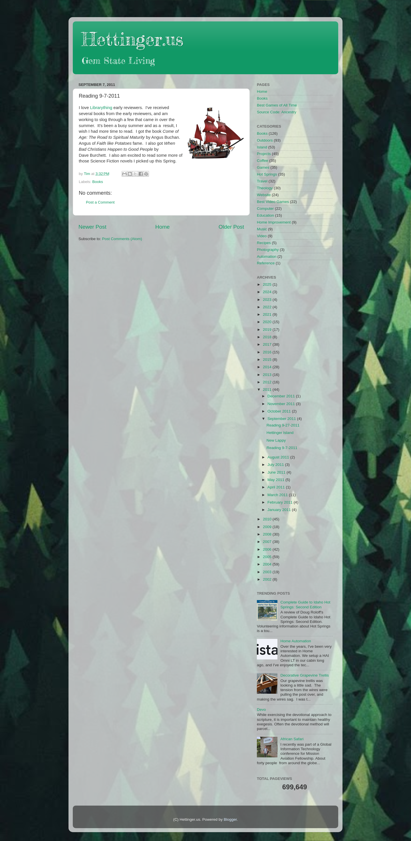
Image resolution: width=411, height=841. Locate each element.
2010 (268, 519)
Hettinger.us (132, 39)
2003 (268, 572)
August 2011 (278, 457)
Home (162, 227)
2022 (268, 307)
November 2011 (281, 404)
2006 (268, 549)
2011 (268, 389)
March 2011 (278, 495)
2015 (268, 359)
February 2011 (280, 502)
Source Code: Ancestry (276, 112)
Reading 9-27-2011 (283, 425)
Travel (262, 181)
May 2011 (276, 480)
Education (265, 215)
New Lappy (276, 440)
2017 (268, 344)
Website (264, 195)
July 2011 (276, 464)
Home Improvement (274, 222)
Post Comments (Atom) (122, 239)
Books (97, 182)
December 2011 (281, 396)
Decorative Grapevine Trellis (304, 675)
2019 (268, 329)
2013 (268, 375)
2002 (268, 579)
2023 (268, 299)
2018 (268, 337)
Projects (264, 154)
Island (262, 147)
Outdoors (265, 140)
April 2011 (276, 487)
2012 (268, 382)
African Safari (291, 739)
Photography (268, 250)
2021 (268, 314)
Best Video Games (273, 202)
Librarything (101, 107)
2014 (268, 367)
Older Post (231, 227)
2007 (268, 542)
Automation (266, 256)
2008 (268, 534)
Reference (266, 263)
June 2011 (277, 472)
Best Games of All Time (277, 105)
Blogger (230, 819)
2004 (268, 564)
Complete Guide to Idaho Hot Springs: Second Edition (305, 604)
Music (262, 229)
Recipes (264, 243)
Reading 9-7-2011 (282, 448)
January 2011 (279, 510)
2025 (268, 284)
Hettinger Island (280, 432)
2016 (268, 352)
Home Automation (295, 641)
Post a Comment (100, 202)
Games (263, 167)
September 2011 (282, 419)
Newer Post (92, 227)
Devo (261, 709)
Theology (265, 188)
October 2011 (279, 411)
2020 (268, 322)
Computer (265, 208)
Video (262, 236)
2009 (268, 527)
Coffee (262, 160)
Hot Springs (267, 174)
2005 (268, 557)
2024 (268, 292)
